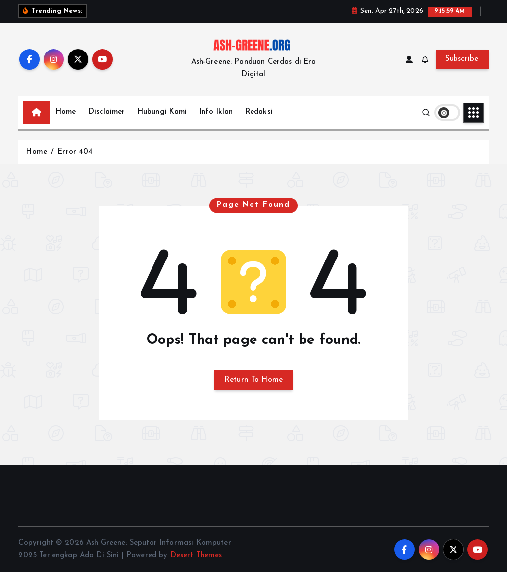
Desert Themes (196, 555)
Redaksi (259, 112)
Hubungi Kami (162, 112)
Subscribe (462, 59)
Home (66, 112)
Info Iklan (216, 112)
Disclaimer (107, 112)
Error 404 (75, 152)
